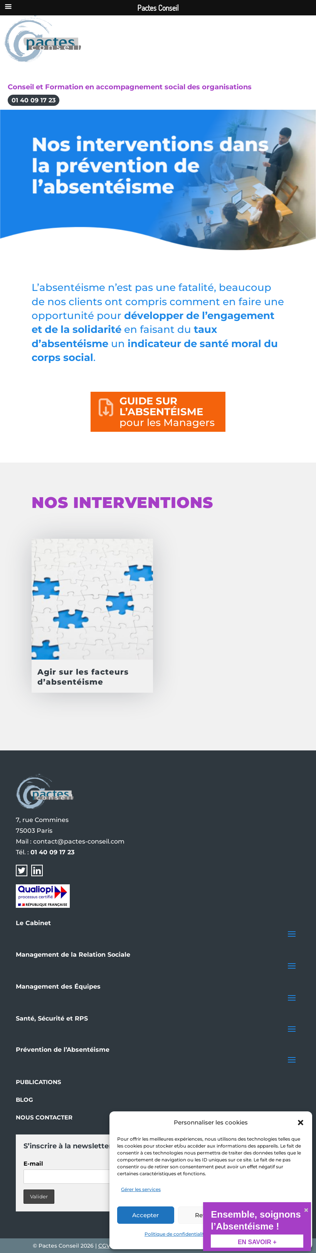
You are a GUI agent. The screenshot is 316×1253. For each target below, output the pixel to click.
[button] (300, 1122)
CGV (104, 1245)
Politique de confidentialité (176, 1234)
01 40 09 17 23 (33, 100)
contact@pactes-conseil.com (78, 841)
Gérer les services (141, 1189)
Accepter (145, 1215)
